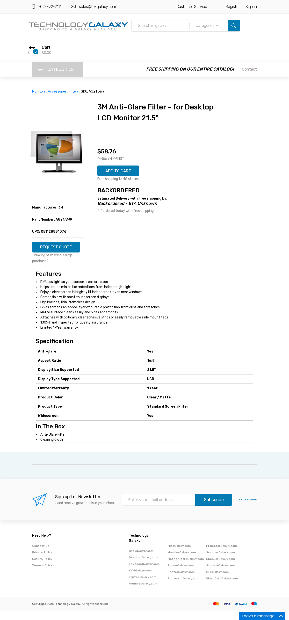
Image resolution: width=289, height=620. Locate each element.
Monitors (39, 91)
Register (232, 6)
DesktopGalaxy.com (143, 567)
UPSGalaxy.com (217, 581)
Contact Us (40, 555)
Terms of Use (42, 575)
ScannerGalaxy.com (220, 561)
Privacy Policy (42, 561)
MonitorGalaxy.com (181, 561)
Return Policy (42, 568)
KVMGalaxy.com (140, 580)
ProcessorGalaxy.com (183, 588)
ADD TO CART (120, 171)
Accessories (57, 91)
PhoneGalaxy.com (180, 575)
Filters (74, 91)
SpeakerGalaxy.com (220, 568)
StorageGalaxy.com (220, 575)
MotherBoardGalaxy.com (185, 568)
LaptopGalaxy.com (142, 586)
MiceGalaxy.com (179, 555)
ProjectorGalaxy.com (221, 555)
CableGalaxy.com (141, 560)
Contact (249, 69)
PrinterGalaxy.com (181, 581)
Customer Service (191, 6)
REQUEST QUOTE (57, 249)
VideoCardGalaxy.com (222, 588)
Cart (46, 47)
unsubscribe (247, 509)
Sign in (251, 6)
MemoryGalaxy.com (143, 593)
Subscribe (214, 509)
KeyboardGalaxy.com (144, 573)
